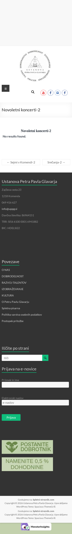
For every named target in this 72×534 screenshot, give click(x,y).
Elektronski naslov (12, 398)
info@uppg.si (9, 208)
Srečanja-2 (56, 162)
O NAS (6, 269)
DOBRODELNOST (13, 276)
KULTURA (8, 295)
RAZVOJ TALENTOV (14, 282)
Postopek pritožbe (12, 321)
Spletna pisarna (11, 308)
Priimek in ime (10, 380)
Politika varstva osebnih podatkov (22, 314)
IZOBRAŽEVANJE (12, 289)
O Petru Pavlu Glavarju (15, 301)
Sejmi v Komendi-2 (21, 162)
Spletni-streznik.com (43, 499)
